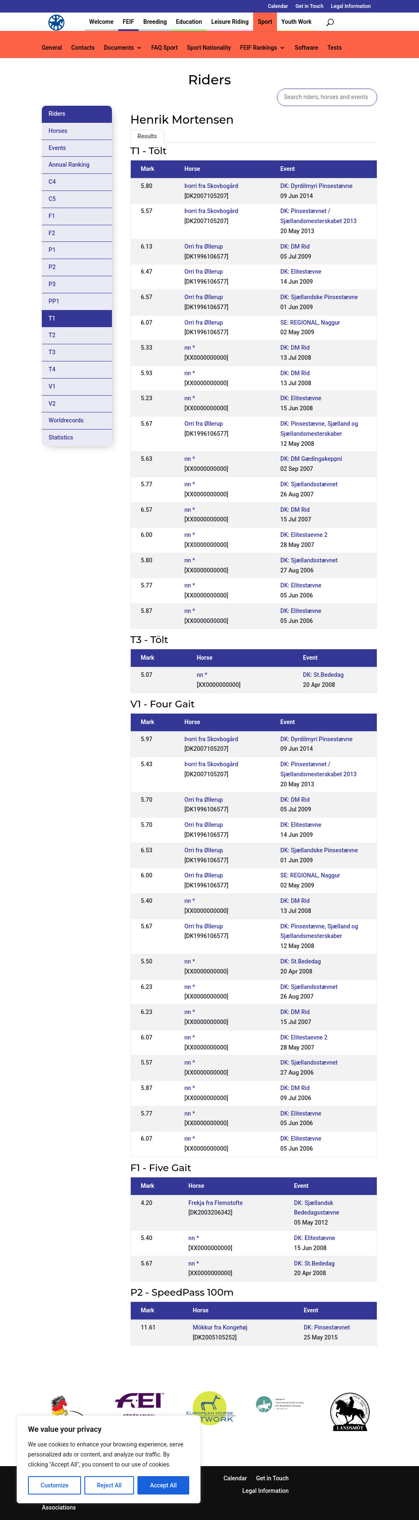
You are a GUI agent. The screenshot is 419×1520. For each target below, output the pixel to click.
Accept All (163, 1485)
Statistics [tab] (60, 437)
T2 (52, 335)
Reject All (109, 1485)
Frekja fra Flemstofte (215, 1203)
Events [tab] (57, 148)
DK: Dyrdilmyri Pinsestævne (316, 186)
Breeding (155, 21)
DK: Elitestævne (300, 271)
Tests (335, 48)
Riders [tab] (56, 113)
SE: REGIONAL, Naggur (310, 322)
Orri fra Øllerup (204, 246)
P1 (52, 250)
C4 (52, 181)
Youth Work (297, 21)
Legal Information (351, 6)
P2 (52, 267)
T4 (52, 369)
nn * (190, 347)
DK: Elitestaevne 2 (304, 534)
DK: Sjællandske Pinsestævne (319, 297)
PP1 (53, 301)
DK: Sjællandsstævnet (309, 484)
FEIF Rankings (258, 48)
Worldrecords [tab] (66, 420)
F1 (51, 216)
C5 (52, 199)
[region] (109, 1459)
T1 (52, 318)
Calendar (278, 6)
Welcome (101, 21)
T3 (52, 352)
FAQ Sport (164, 48)
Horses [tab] (57, 130)
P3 (52, 284)
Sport (265, 21)
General (52, 48)
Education (189, 21)
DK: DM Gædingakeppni (311, 458)
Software (306, 48)
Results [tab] (147, 136)
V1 (52, 386)
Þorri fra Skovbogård (212, 186)
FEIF (128, 21)
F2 (51, 233)
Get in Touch (309, 6)
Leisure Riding (230, 21)
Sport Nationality (209, 48)
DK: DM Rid (295, 246)
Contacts (82, 48)
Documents (119, 48)
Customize (55, 1485)
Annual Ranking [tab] (68, 164)
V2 (52, 403)
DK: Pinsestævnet (327, 1327)
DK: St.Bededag (323, 674)
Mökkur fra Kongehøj (220, 1327)
